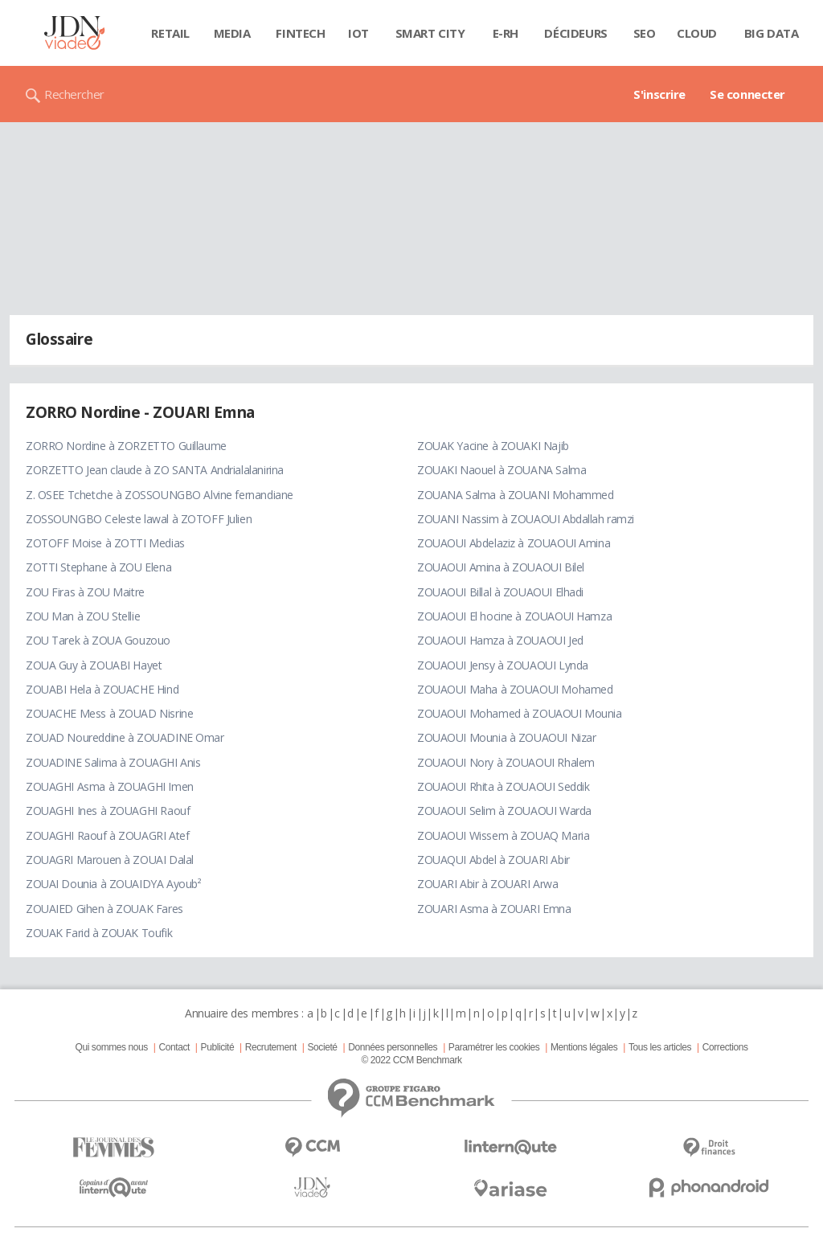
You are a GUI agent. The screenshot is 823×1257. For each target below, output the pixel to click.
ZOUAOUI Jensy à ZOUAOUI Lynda (502, 665)
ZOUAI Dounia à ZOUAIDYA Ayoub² (113, 883)
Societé (322, 1047)
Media (232, 33)
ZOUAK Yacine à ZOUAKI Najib (493, 445)
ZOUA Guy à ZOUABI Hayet (94, 665)
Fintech (300, 33)
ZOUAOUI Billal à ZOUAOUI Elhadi (500, 592)
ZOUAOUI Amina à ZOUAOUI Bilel (500, 567)
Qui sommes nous (111, 1047)
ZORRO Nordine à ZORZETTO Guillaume (126, 445)
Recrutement (271, 1047)
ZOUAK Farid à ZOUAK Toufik (99, 932)
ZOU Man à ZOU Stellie (83, 616)
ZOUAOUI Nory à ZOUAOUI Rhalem (506, 762)
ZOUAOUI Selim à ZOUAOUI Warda (504, 810)
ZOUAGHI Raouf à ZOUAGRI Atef (107, 835)
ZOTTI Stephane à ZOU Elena (98, 567)
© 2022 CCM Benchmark (411, 1060)
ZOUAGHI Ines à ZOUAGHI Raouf (108, 810)
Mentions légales (584, 1047)
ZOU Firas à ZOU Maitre (85, 592)
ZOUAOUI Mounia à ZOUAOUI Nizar (506, 737)
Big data (771, 33)
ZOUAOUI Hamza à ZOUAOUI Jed (500, 640)
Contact (174, 1047)
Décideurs (575, 33)
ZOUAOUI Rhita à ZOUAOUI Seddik (503, 786)
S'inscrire (659, 94)
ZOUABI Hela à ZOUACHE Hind (102, 689)
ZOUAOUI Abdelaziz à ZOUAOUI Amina (513, 543)
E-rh (505, 33)
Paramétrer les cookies (493, 1047)
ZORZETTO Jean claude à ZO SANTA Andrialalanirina (155, 469)
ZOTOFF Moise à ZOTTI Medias (105, 543)
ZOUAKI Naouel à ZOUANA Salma (501, 469)
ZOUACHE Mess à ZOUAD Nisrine (109, 713)
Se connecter (747, 94)
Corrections (725, 1047)
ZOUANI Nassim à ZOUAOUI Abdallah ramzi (525, 518)
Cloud (697, 33)
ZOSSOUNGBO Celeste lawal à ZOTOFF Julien (139, 518)
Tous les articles (660, 1047)
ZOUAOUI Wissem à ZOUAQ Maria (503, 835)
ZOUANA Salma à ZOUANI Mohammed (515, 494)
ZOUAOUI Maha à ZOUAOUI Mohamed (514, 689)
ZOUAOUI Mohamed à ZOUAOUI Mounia (519, 713)
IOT (358, 33)
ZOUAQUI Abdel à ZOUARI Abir (493, 859)
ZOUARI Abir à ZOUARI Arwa (488, 883)
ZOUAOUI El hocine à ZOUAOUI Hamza (514, 616)
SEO (644, 33)
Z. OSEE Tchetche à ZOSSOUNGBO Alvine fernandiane (159, 494)
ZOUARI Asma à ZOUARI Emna (494, 908)
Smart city (430, 33)
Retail (170, 33)
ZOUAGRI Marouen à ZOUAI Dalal (110, 859)
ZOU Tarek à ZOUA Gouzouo (98, 640)
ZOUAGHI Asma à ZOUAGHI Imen (110, 786)
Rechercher (74, 94)
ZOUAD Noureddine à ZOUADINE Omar (125, 737)
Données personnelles (392, 1047)
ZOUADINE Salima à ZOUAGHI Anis (113, 762)
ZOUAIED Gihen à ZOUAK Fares (104, 908)
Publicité (218, 1047)
